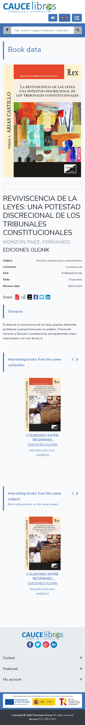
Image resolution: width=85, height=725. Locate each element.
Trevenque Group (42, 715)
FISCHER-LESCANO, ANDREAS (42, 453)
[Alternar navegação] (77, 18)
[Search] (42, 30)
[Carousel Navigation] (75, 359)
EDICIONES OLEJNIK (26, 250)
